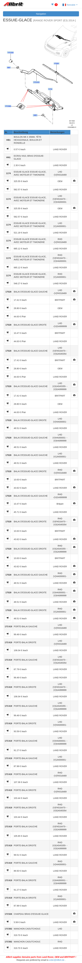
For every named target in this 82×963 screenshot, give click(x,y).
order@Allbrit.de (56, 960)
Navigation (41, 14)
